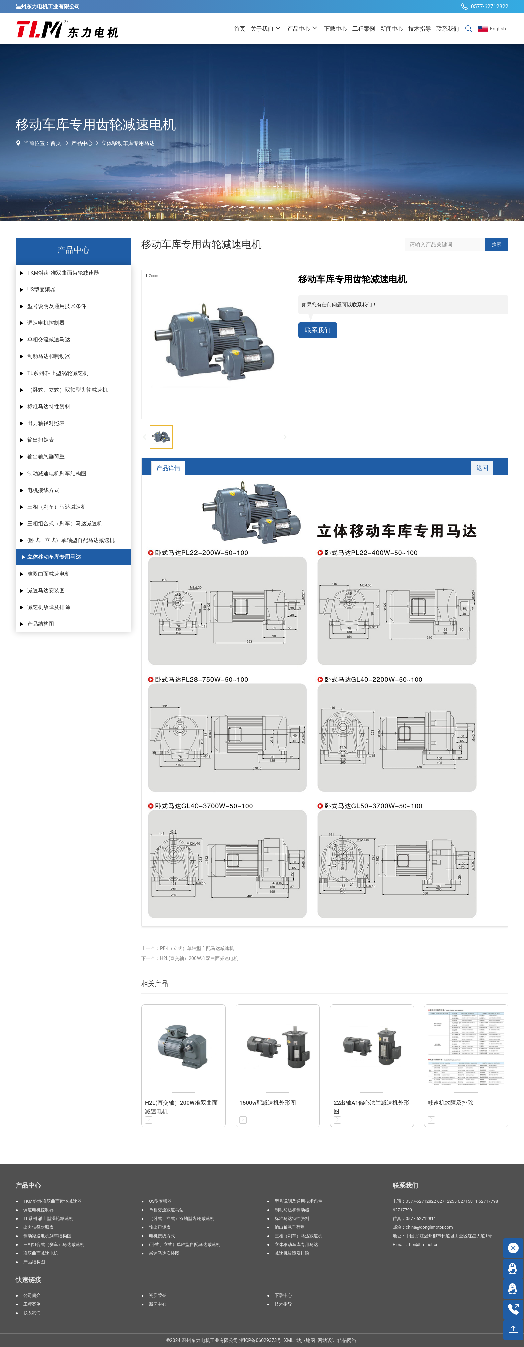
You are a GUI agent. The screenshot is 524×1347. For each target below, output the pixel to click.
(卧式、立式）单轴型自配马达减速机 (71, 540)
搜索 (496, 244)
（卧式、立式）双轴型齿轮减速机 (67, 390)
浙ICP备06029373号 (260, 1340)
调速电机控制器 (46, 323)
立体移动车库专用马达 (128, 143)
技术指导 (283, 1304)
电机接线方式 (43, 490)
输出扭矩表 (40, 440)
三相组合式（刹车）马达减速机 (64, 523)
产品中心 (82, 143)
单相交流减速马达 (48, 339)
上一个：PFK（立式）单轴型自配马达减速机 (187, 948)
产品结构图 (40, 624)
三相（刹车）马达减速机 (56, 507)
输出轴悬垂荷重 (46, 456)
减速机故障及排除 (48, 607)
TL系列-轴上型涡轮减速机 (58, 373)
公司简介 (32, 1295)
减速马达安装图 (46, 590)
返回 (482, 468)
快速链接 (28, 1280)
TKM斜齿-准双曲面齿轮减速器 (63, 273)
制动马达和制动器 (48, 356)
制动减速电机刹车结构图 (56, 473)
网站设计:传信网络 (337, 1340)
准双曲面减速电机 (48, 574)
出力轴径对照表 (46, 423)
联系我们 (318, 330)
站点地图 (305, 1340)
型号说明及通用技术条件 (56, 306)
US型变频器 (41, 289)
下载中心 (283, 1295)
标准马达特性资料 (48, 406)
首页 (55, 143)
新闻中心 (157, 1304)
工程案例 (32, 1304)
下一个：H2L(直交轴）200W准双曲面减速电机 (189, 958)
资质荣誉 (157, 1295)
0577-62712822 (483, 6)
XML (289, 1340)
